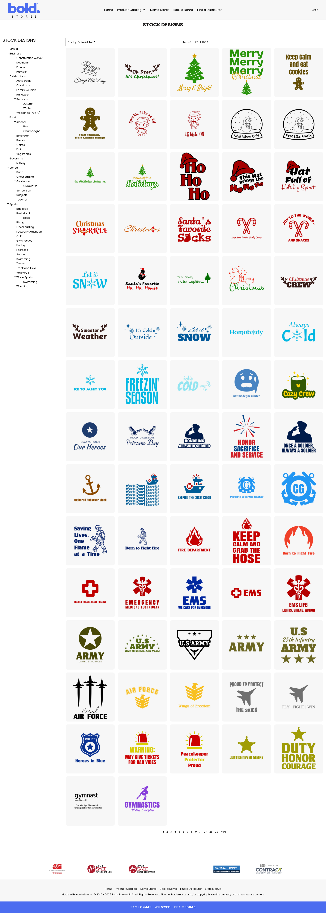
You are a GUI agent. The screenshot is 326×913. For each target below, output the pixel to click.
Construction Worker (29, 58)
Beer (26, 126)
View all (14, 49)
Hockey (21, 245)
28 (211, 831)
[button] (131, 9)
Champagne (31, 131)
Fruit (19, 149)
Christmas (23, 85)
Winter (27, 108)
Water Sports (24, 277)
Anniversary (23, 81)
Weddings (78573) (28, 113)
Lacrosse (22, 250)
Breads (21, 140)
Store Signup (213, 889)
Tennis (20, 263)
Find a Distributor (191, 889)
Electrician (23, 62)
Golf (19, 236)
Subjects (21, 195)
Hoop (26, 218)
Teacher (21, 199)
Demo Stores (148, 889)
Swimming (23, 259)
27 (205, 831)
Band (19, 172)
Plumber (21, 72)
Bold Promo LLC (123, 894)
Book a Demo (168, 889)
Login (315, 9)
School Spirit (24, 190)
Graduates (30, 186)
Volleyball (22, 272)
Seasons (22, 99)
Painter (20, 67)
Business (15, 53)
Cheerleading (25, 176)
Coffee (20, 145)
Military (20, 163)
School (13, 167)
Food (12, 117)
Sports (13, 204)
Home (108, 889)
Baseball (22, 209)
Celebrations (17, 76)
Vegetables (23, 154)
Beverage (22, 135)
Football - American (29, 231)
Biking (20, 222)
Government (17, 158)
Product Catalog (126, 889)
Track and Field (26, 268)
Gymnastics (24, 240)
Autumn (28, 103)
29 (216, 831)
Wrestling (22, 286)
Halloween (23, 94)
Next (223, 831)
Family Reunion (26, 90)
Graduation (23, 181)
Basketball (23, 213)
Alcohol (21, 122)
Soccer (20, 254)
